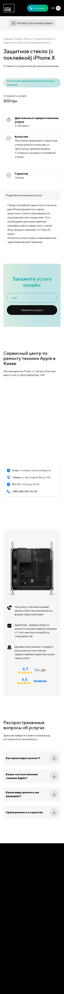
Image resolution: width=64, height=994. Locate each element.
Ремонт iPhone (23, 39)
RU (58, 8)
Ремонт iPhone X (43, 39)
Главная (7, 39)
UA (52, 8)
